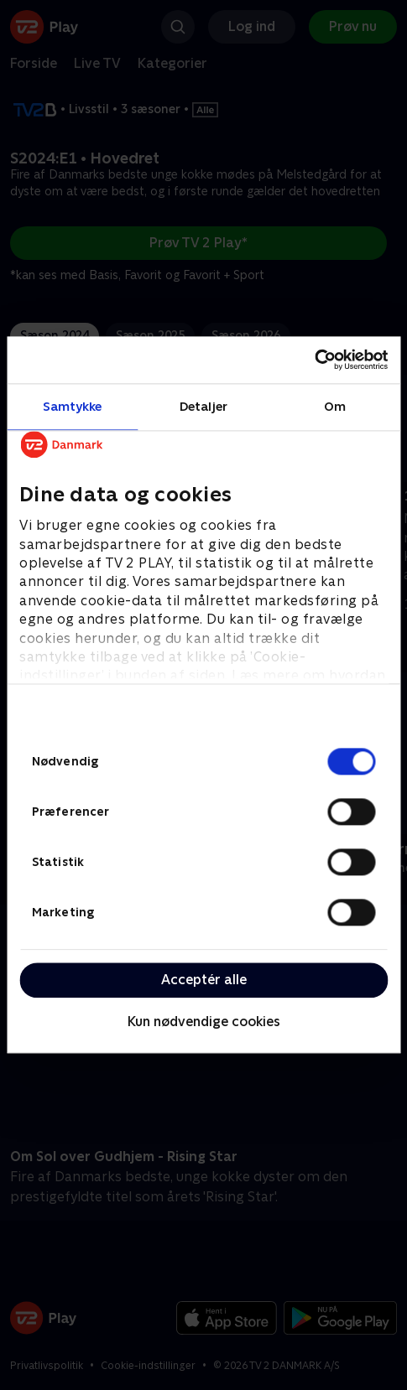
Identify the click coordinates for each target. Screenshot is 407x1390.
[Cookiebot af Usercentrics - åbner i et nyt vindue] (314, 360)
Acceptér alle (204, 980)
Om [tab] (335, 406)
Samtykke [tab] (72, 406)
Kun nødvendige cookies (204, 1022)
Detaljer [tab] (203, 406)
